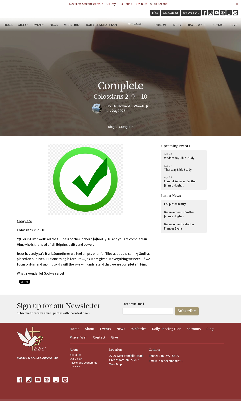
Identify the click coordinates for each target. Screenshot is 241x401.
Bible (155, 12)
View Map (115, 364)
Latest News (171, 196)
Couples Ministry (175, 204)
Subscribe (187, 311)
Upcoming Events (175, 146)
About (23, 25)
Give (233, 25)
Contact (218, 25)
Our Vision (76, 359)
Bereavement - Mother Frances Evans (179, 226)
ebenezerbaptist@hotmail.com (172, 361)
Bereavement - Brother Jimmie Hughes (179, 214)
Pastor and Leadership (83, 362)
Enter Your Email (133, 304)
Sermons (160, 25)
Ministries (71, 25)
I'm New (75, 366)
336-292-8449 (191, 12)
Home (8, 25)
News (54, 25)
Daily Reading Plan (101, 25)
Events (38, 25)
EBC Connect (170, 12)
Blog (177, 25)
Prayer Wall (196, 25)
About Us (75, 355)
